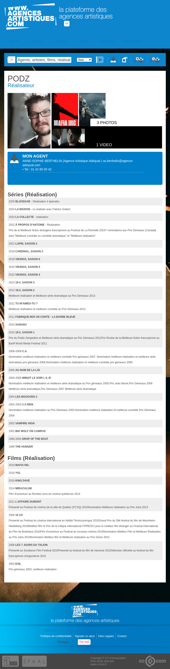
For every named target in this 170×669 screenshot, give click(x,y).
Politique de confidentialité (56, 636)
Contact (122, 636)
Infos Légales (106, 636)
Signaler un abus (85, 636)
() (83, 161)
